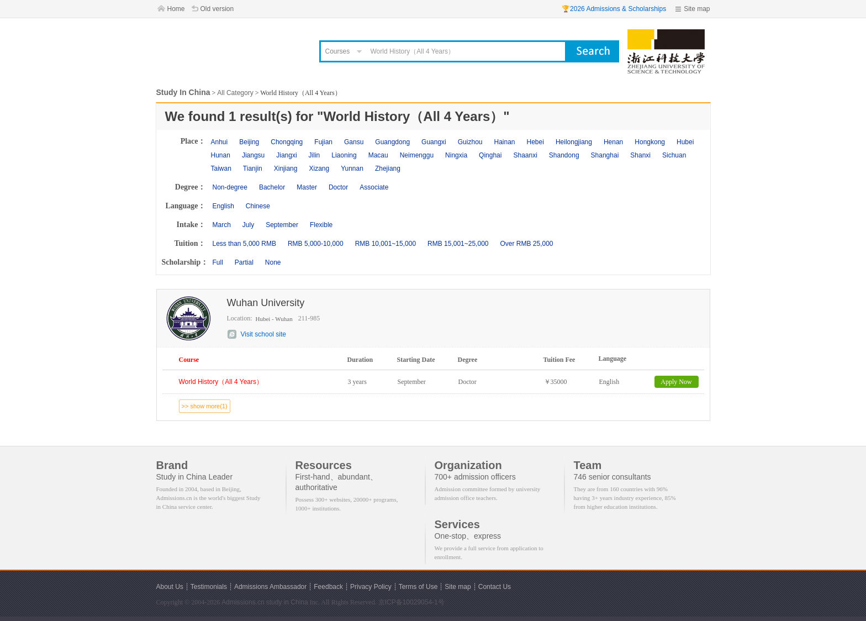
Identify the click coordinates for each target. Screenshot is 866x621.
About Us (169, 587)
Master (307, 187)
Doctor (338, 187)
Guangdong (392, 142)
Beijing (249, 142)
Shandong (564, 155)
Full (218, 262)
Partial (244, 262)
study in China (287, 602)
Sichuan (674, 155)
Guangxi (433, 142)
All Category (235, 93)
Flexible (321, 225)
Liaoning (343, 155)
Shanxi (640, 155)
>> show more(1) (205, 406)
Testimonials (209, 587)
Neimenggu (417, 155)
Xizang (319, 168)
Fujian (323, 142)
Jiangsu (253, 155)
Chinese (258, 206)
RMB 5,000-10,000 (316, 244)
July (248, 225)
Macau (378, 155)
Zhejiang (387, 168)
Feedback (328, 587)
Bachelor (272, 187)
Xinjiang (286, 168)
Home (176, 9)
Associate (374, 187)
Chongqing (287, 142)
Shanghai (605, 155)
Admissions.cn (242, 602)
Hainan (504, 142)
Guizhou (470, 142)
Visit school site (263, 334)
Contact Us (494, 587)
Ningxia (456, 155)
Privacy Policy (371, 587)
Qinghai (490, 155)
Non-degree (230, 187)
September (282, 225)
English (223, 206)
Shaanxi (525, 155)
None (273, 262)
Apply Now (676, 382)
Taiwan (221, 168)
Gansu (353, 142)
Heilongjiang (574, 142)
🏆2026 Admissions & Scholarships (614, 9)
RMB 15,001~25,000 (457, 244)
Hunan (220, 155)
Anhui (219, 142)
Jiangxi (286, 155)
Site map (697, 9)
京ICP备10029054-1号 (411, 602)
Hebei (535, 142)
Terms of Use (418, 587)
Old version (217, 9)
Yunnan (352, 168)
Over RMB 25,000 (526, 244)
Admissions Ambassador (270, 587)
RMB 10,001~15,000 (385, 244)
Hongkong (650, 142)
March (222, 225)
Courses (337, 51)
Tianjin (252, 168)
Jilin (314, 155)
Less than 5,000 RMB (244, 244)
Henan (613, 142)
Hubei (685, 142)
